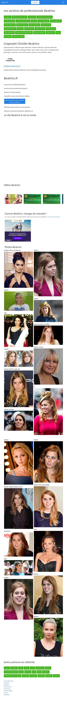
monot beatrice (51, 29)
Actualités (6, 683)
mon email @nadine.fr (11, 672)
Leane (21, 672)
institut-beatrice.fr (12, 66)
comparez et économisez (53, 217)
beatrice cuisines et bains (19, 17)
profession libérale (39, 32)
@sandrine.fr (40, 668)
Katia (39, 672)
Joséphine (14, 668)
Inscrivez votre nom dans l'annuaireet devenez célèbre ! (14, 101)
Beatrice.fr (4, 2)
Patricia (48, 668)
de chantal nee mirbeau (23, 21)
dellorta (34, 21)
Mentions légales (8, 691)
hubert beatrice (40, 29)
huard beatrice (29, 29)
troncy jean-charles (18, 36)
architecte (7, 17)
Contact (6, 693)
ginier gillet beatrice (10, 29)
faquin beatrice (46, 25)
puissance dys (50, 32)
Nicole (26, 668)
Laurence (27, 672)
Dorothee (48, 676)
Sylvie (32, 668)
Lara (34, 672)
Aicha (20, 668)
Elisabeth (41, 676)
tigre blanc (8, 36)
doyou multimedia (43, 21)
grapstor (20, 29)
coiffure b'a (32, 17)
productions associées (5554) (24, 32)
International (7, 689)
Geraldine (25, 676)
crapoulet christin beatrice (44, 17)
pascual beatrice (9, 32)
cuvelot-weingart (9, 21)
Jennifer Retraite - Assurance (12, 676)
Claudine (56, 676)
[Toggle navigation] (63, 2)
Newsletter (7, 694)
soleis (58, 32)
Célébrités (35, 2)
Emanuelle (33, 676)
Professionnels (7, 687)
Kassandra (45, 672)
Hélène (7, 668)
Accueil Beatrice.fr (8, 681)
